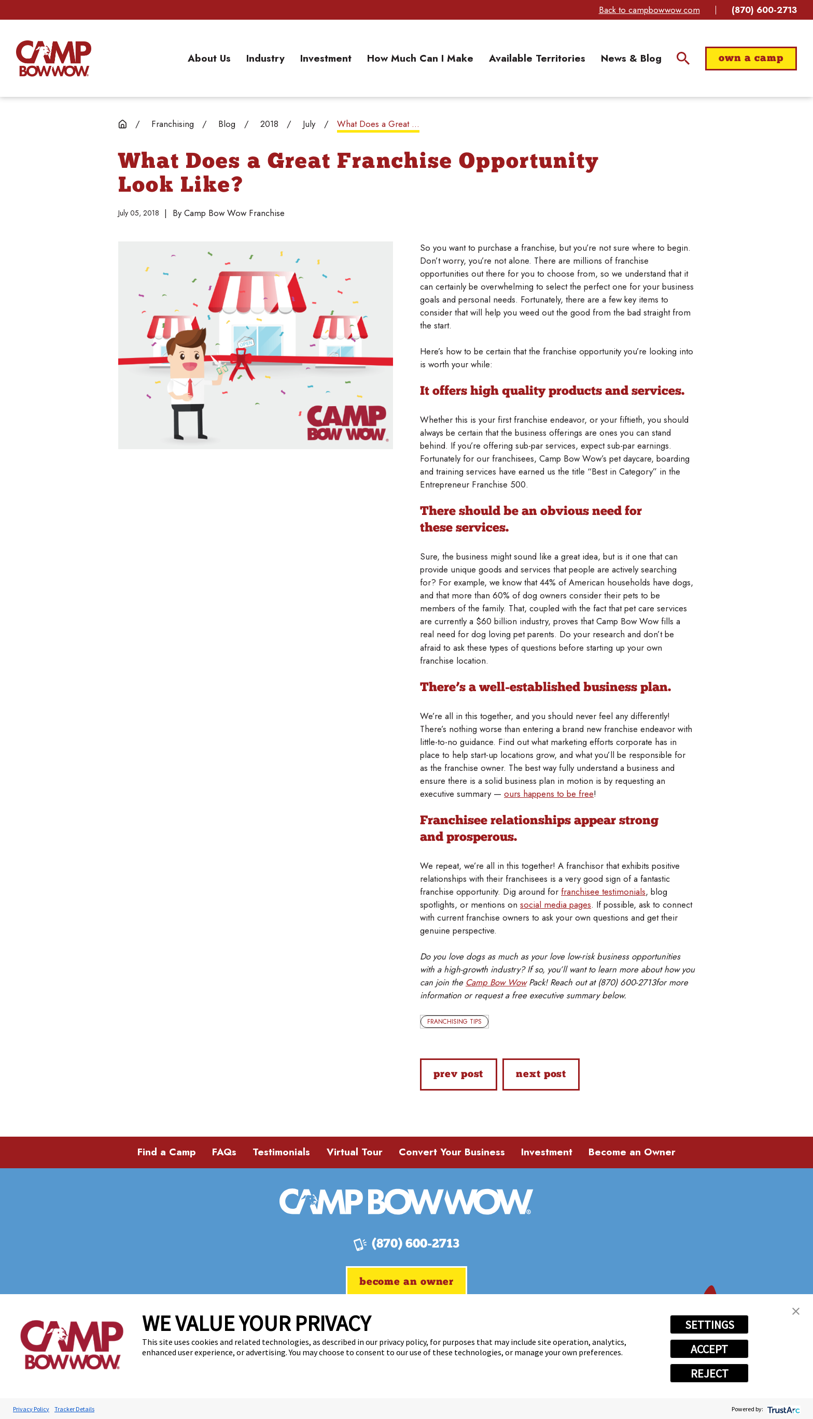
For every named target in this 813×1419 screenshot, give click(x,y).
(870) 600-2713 (764, 10)
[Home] (53, 58)
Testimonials (281, 1152)
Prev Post (458, 1074)
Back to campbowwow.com (649, 10)
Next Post (541, 1074)
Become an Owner (632, 1152)
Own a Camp (751, 58)
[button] (796, 1311)
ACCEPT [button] (709, 1349)
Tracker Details (74, 1409)
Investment (546, 1152)
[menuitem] (209, 59)
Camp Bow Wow (496, 982)
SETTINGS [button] (709, 1324)
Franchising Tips (454, 1021)
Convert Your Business (452, 1152)
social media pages (555, 904)
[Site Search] (683, 58)
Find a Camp (166, 1152)
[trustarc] (782, 1408)
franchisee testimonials (603, 891)
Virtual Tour (355, 1152)
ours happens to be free (549, 793)
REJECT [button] (709, 1373)
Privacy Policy (31, 1409)
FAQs (224, 1152)
